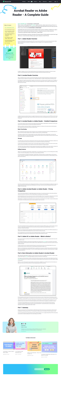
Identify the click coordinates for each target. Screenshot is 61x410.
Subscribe (47, 366)
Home (19, 23)
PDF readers (33, 25)
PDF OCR (26, 256)
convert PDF (44, 241)
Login (55, 1)
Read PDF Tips (23, 23)
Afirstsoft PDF (20, 259)
